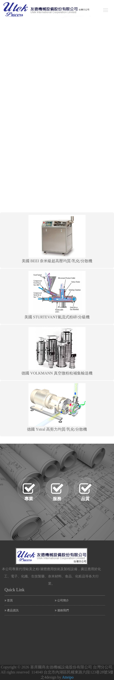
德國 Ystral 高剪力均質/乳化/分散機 (57, 407)
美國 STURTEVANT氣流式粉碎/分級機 (57, 295)
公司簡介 (62, 600)
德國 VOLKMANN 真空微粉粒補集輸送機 (57, 351)
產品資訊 (12, 610)
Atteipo (67, 677)
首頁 (9, 600)
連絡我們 (62, 610)
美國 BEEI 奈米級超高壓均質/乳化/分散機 (57, 239)
